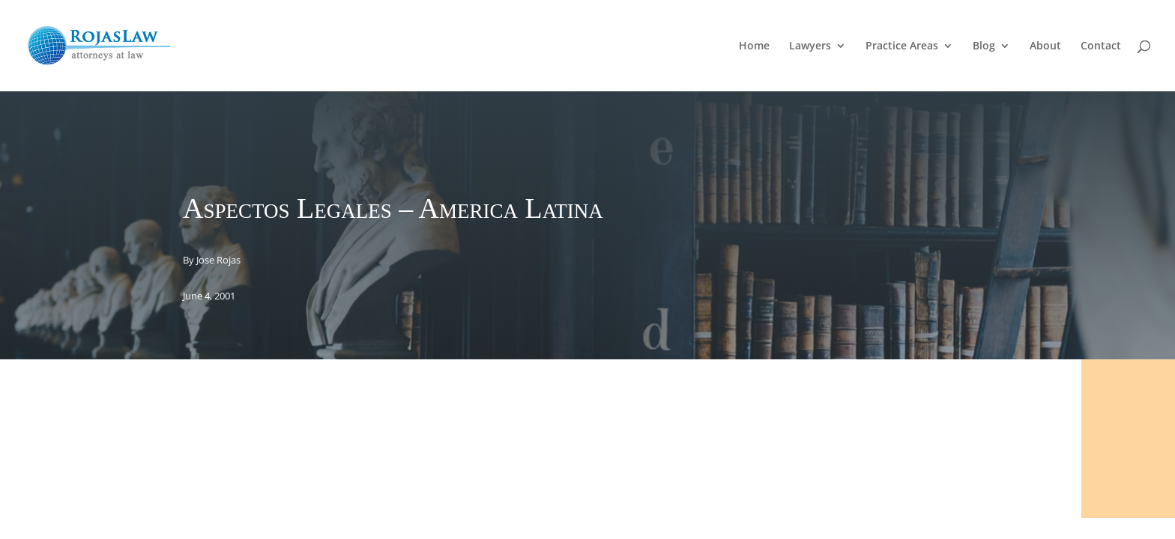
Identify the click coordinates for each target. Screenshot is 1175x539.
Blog (984, 46)
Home (754, 46)
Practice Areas (902, 46)
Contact (1101, 46)
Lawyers (810, 46)
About (1045, 46)
